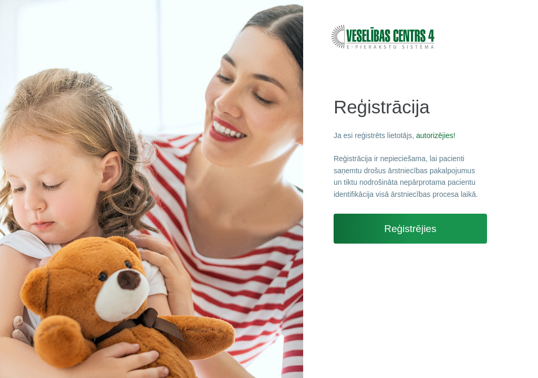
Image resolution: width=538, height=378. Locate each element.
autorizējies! (436, 135)
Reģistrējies (410, 228)
